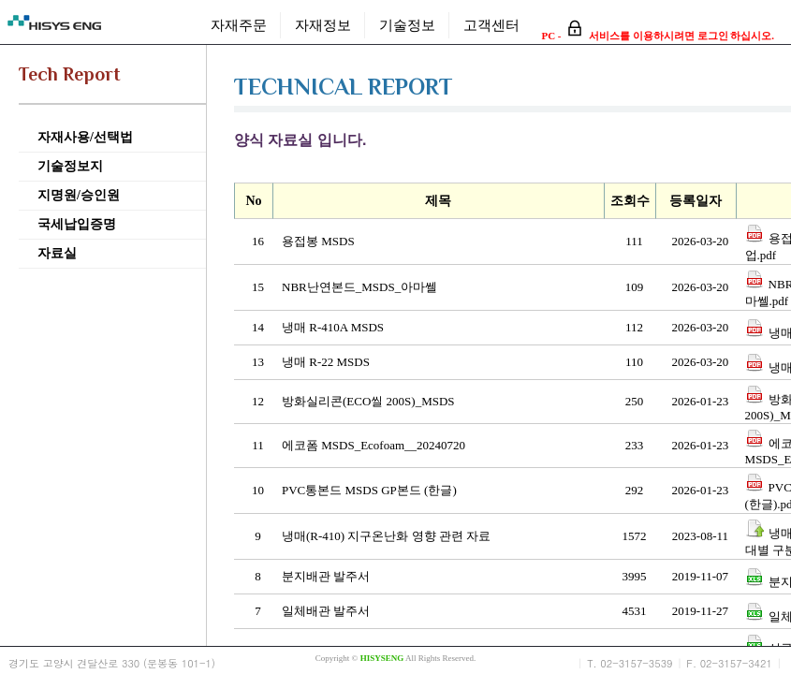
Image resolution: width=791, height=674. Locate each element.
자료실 (57, 253)
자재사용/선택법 (85, 137)
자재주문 (239, 25)
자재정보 (323, 25)
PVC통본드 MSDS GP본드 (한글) (369, 490)
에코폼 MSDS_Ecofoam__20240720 (373, 445)
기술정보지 (70, 166)
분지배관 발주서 (326, 576)
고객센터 (491, 25)
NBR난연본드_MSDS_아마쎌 (359, 287)
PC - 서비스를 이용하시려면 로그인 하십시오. (657, 35)
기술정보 (407, 25)
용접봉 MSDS (318, 241)
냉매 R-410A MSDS (333, 327)
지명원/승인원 (78, 195)
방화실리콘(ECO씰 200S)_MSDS (368, 401)
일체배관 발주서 (326, 611)
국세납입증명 (76, 224)
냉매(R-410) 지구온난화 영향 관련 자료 (386, 536)
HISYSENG (382, 658)
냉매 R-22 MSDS (326, 362)
